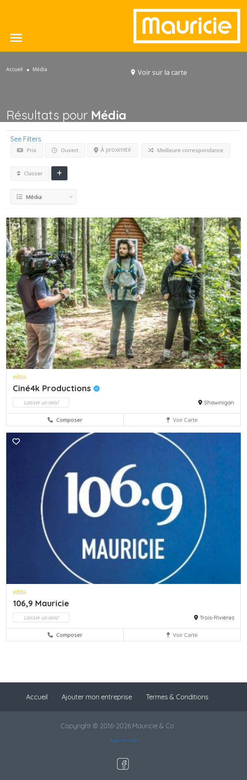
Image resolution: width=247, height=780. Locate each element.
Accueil (14, 69)
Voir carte (182, 419)
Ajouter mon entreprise (97, 697)
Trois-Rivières (217, 617)
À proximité (112, 149)
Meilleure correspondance (185, 150)
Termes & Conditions (177, 697)
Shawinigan (219, 402)
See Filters (25, 139)
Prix (26, 150)
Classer (30, 173)
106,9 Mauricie (41, 603)
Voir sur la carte (162, 72)
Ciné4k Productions (56, 388)
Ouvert (65, 150)
